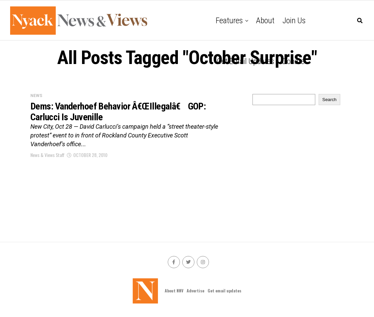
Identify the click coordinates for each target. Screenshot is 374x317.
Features (229, 20)
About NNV (174, 290)
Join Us (294, 20)
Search (329, 99)
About (265, 20)
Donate (293, 61)
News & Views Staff (47, 154)
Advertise (195, 290)
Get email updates (245, 61)
